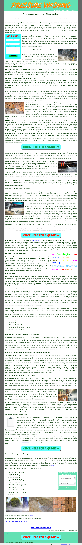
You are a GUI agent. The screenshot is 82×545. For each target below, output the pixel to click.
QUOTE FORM (25, 442)
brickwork (44, 98)
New (18, 533)
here (52, 465)
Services (26, 533)
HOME (55, 10)
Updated (21, 533)
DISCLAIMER (73, 10)
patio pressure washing (45, 424)
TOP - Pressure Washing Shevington (16, 521)
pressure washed (54, 138)
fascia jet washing (31, 427)
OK (69, 544)
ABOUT (63, 10)
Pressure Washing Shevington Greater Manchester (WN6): (23, 22)
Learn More (64, 544)
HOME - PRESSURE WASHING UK (41, 528)
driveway (24, 54)
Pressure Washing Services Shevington (23, 469)
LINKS (58, 10)
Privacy (75, 533)
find (10, 457)
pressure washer (71, 27)
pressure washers (31, 367)
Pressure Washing (12, 533)
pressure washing (22, 61)
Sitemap (6, 533)
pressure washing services (32, 425)
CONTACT (67, 10)
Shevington (35, 240)
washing (33, 72)
